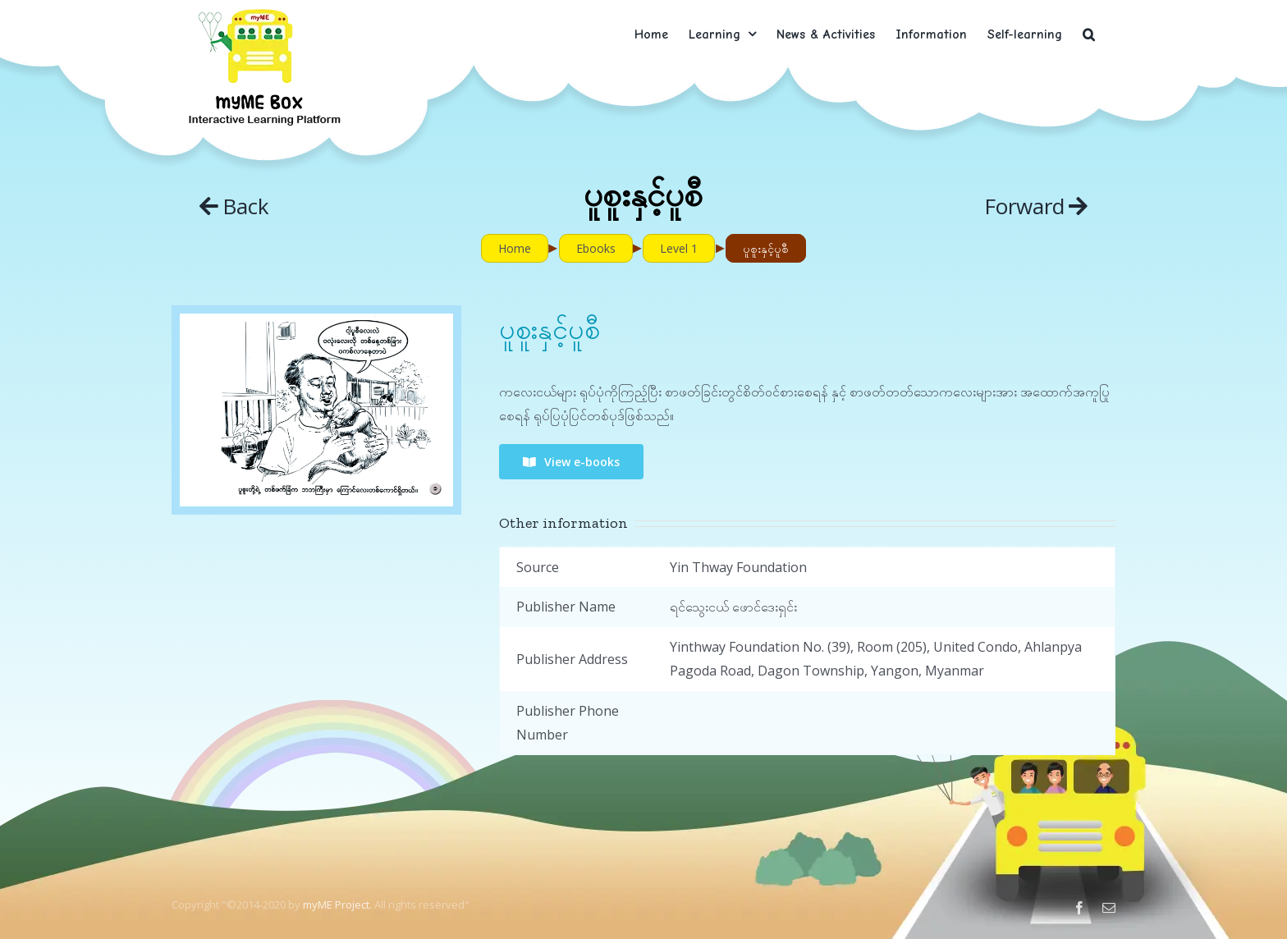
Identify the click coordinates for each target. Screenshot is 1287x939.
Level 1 (679, 248)
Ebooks (596, 248)
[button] (1089, 34)
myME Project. (337, 904)
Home (514, 248)
